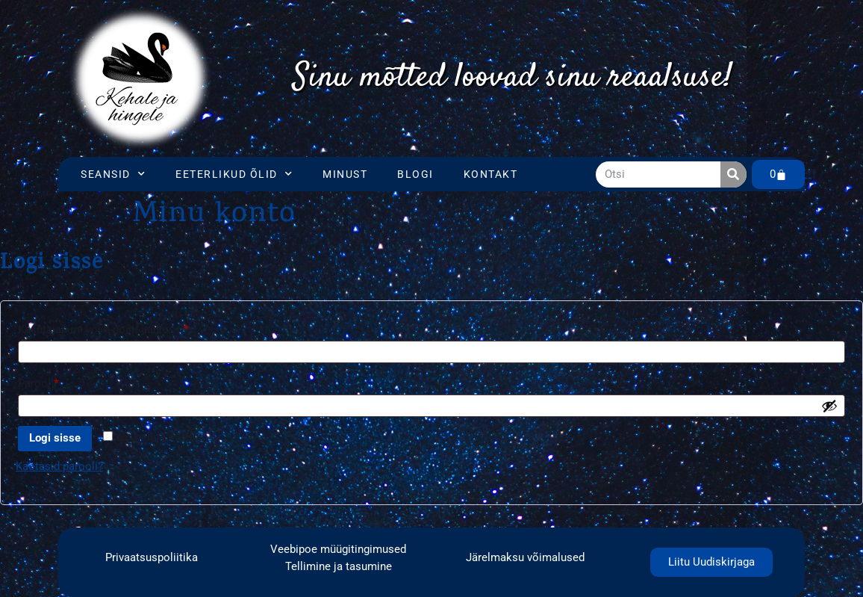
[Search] (733, 174)
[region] (512, 78)
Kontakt (491, 174)
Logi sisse (55, 438)
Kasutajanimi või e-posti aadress (121, 327)
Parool (56, 381)
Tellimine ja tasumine (338, 566)
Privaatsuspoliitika (151, 557)
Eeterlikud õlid (234, 174)
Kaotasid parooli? (59, 466)
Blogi (415, 174)
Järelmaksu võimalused (525, 557)
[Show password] (829, 406)
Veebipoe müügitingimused (338, 549)
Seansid (113, 174)
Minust (345, 174)
